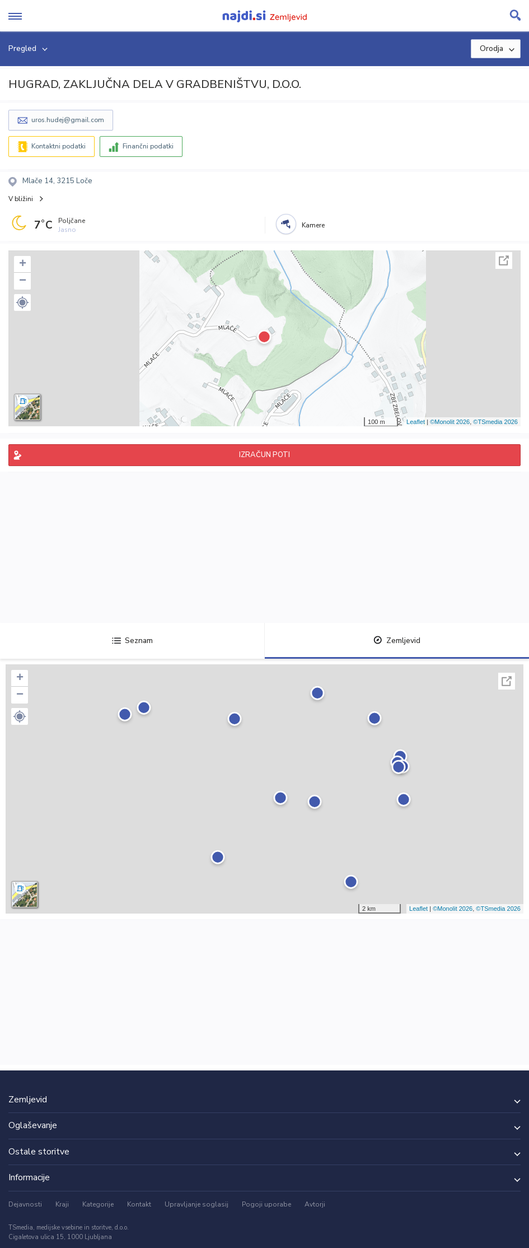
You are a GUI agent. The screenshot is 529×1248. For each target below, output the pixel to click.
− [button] (22, 281)
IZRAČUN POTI (264, 455)
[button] (22, 302)
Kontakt (139, 1204)
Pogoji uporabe (266, 1204)
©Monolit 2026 (450, 421)
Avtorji (315, 1204)
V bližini (20, 198)
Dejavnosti (25, 1204)
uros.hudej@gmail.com (67, 119)
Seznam (132, 640)
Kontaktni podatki (58, 146)
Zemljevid (396, 640)
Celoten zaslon (503, 260)
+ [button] (22, 264)
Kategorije (98, 1204)
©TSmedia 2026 (495, 421)
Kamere (313, 225)
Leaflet (415, 421)
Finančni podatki (148, 146)
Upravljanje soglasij (196, 1204)
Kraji (62, 1204)
